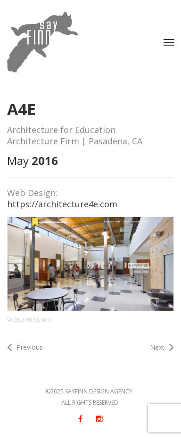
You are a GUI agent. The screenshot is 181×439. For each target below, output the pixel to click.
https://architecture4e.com (62, 204)
